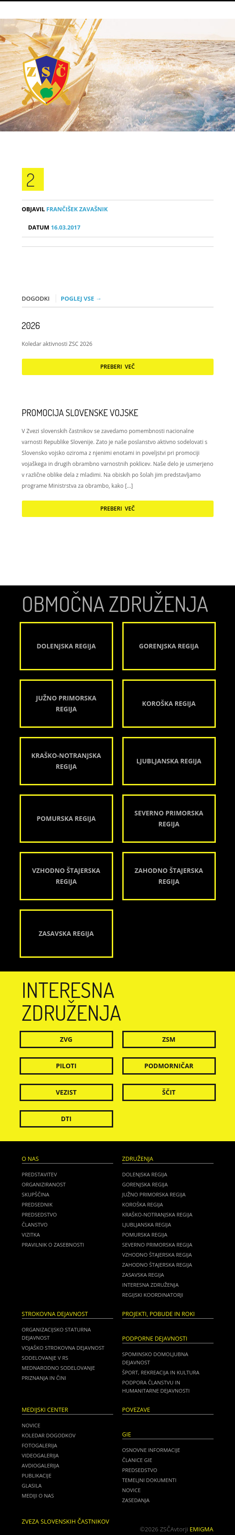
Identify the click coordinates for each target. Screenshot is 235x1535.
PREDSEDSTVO (139, 1470)
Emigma (202, 1529)
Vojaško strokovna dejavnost (63, 1347)
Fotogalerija (39, 1445)
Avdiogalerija (40, 1465)
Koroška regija (142, 1204)
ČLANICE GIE (137, 1460)
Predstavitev (39, 1174)
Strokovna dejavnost (55, 1314)
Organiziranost (44, 1184)
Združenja (137, 1159)
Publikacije (37, 1475)
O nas (30, 1159)
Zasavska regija (143, 1274)
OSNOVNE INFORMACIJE (151, 1449)
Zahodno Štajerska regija (157, 1264)
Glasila (32, 1485)
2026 (31, 325)
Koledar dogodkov (49, 1435)
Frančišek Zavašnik (65, 209)
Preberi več (117, 367)
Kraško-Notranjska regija (157, 1214)
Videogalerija (40, 1455)
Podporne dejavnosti (155, 1338)
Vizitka (31, 1234)
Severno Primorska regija (157, 1244)
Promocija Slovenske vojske (80, 412)
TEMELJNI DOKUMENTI (149, 1480)
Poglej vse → (81, 298)
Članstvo (35, 1224)
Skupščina (35, 1194)
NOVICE (131, 1490)
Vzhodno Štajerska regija (157, 1254)
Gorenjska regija (145, 1184)
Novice (31, 1425)
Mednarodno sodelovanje (58, 1367)
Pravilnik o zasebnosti (53, 1244)
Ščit (168, 1092)
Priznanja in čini (44, 1377)
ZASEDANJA (136, 1500)
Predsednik (37, 1204)
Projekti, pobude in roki (158, 1314)
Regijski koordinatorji (152, 1294)
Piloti (66, 1065)
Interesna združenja (150, 1284)
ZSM (168, 1039)
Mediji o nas (38, 1495)
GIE (126, 1434)
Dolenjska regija (144, 1174)
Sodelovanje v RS (45, 1357)
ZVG (66, 1039)
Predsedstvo (39, 1214)
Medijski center (45, 1410)
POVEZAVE (136, 1410)
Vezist (66, 1092)
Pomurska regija (144, 1234)
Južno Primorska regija (154, 1194)
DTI (66, 1118)
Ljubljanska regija (146, 1224)
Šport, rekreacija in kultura (160, 1372)
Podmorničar (168, 1065)
